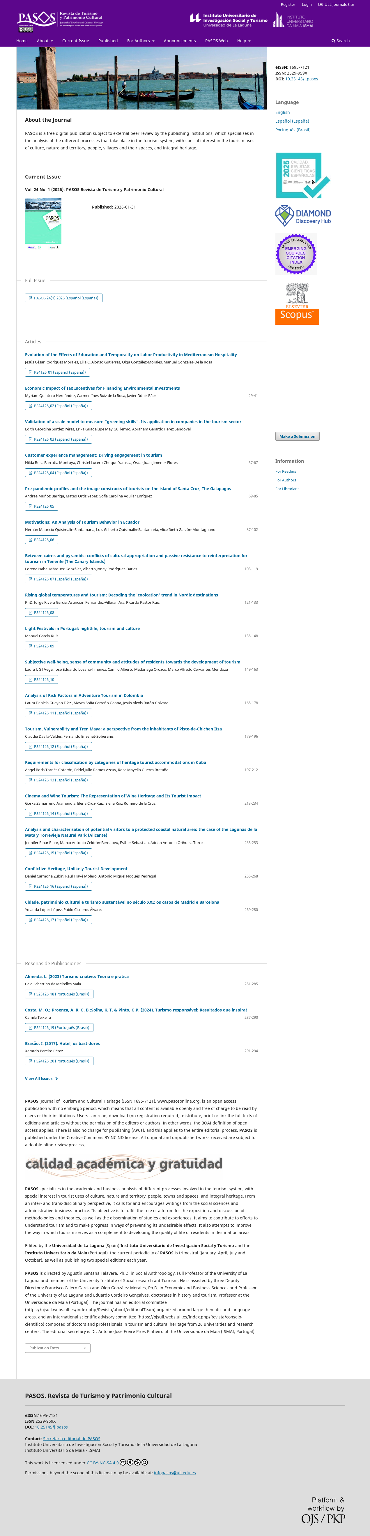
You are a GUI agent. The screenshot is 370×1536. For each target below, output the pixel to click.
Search (341, 40)
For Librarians (287, 488)
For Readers (285, 471)
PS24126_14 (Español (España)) (60, 813)
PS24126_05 (43, 506)
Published (108, 40)
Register (288, 4)
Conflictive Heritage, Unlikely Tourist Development (76, 868)
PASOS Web (216, 40)
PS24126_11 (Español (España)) (60, 713)
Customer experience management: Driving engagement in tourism (93, 455)
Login (307, 4)
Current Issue (75, 40)
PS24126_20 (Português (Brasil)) (61, 1061)
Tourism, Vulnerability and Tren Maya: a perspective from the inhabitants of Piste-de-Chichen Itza (123, 729)
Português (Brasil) (293, 130)
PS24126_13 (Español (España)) (60, 780)
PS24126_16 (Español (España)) (60, 886)
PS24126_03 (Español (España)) (60, 439)
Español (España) (292, 121)
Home (22, 40)
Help (242, 40)
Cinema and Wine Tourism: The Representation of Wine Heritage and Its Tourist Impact (113, 796)
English (282, 112)
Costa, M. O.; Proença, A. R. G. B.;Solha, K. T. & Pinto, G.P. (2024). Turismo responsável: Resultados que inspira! (136, 1010)
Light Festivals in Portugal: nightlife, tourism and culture (82, 628)
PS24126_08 (43, 612)
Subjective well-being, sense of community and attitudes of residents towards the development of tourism (132, 662)
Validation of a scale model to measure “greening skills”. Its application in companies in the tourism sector (133, 421)
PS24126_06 (43, 539)
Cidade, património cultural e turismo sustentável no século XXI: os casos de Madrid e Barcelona (122, 902)
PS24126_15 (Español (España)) (60, 852)
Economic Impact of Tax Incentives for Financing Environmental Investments (102, 388)
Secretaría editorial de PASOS (71, 1438)
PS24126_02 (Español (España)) (60, 405)
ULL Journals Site (336, 4)
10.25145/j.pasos (301, 79)
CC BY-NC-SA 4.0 (117, 1462)
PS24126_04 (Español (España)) (60, 472)
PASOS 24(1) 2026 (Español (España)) (65, 298)
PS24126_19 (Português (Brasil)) (61, 1027)
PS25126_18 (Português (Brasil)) (61, 994)
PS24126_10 (43, 679)
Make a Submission (297, 436)
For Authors (139, 40)
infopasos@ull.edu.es (175, 1472)
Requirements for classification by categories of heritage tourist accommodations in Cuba (115, 762)
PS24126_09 (43, 646)
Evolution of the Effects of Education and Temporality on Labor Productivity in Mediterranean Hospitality (131, 354)
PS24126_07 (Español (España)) (60, 579)
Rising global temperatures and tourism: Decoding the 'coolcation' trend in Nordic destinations (121, 595)
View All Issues (38, 1078)
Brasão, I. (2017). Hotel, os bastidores (62, 1043)
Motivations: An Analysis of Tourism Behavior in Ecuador (82, 522)
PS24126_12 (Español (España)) (60, 746)
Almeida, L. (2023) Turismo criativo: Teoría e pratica (77, 976)
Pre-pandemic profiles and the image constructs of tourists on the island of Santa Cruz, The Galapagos (128, 488)
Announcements (180, 40)
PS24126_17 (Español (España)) (60, 919)
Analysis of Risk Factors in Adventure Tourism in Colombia (84, 695)
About (43, 40)
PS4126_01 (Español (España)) (59, 372)
